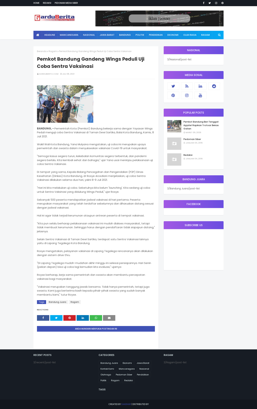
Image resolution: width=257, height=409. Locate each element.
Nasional (144, 368)
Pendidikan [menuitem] (156, 35)
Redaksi (47, 2)
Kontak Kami (107, 368)
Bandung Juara (57, 302)
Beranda (41, 51)
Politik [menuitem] (140, 35)
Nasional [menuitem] (89, 35)
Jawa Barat (143, 363)
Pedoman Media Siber (66, 2)
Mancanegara (127, 368)
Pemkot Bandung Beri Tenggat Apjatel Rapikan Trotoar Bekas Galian (201, 125)
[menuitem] (37, 35)
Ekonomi (127, 363)
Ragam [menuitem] (205, 35)
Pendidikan (143, 374)
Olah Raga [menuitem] (189, 35)
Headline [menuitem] (49, 35)
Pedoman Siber (192, 139)
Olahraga (106, 374)
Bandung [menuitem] (125, 35)
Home (36, 2)
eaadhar (126, 404)
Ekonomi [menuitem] (172, 35)
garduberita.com (48, 73)
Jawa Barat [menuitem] (107, 35)
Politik (103, 380)
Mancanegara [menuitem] (69, 35)
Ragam (53, 51)
